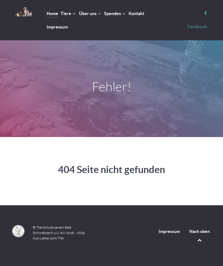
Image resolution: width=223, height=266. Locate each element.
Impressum (169, 231)
